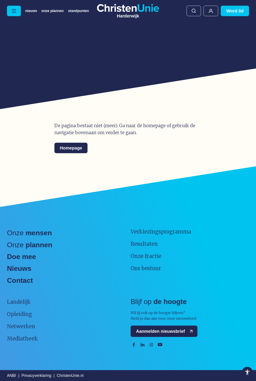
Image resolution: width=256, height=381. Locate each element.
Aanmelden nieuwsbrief (165, 331)
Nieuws (31, 11)
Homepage (71, 148)
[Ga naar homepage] (128, 11)
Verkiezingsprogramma (161, 231)
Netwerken (21, 326)
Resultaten (144, 243)
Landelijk (19, 302)
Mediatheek (22, 338)
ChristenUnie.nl (70, 375)
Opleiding (19, 314)
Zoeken (193, 11)
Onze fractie (146, 256)
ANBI (11, 375)
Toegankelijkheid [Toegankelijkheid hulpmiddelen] (247, 372)
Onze (29, 233)
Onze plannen (52, 11)
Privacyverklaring (36, 375)
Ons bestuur (146, 268)
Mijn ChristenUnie (211, 11)
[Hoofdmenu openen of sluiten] (14, 11)
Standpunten (78, 11)
